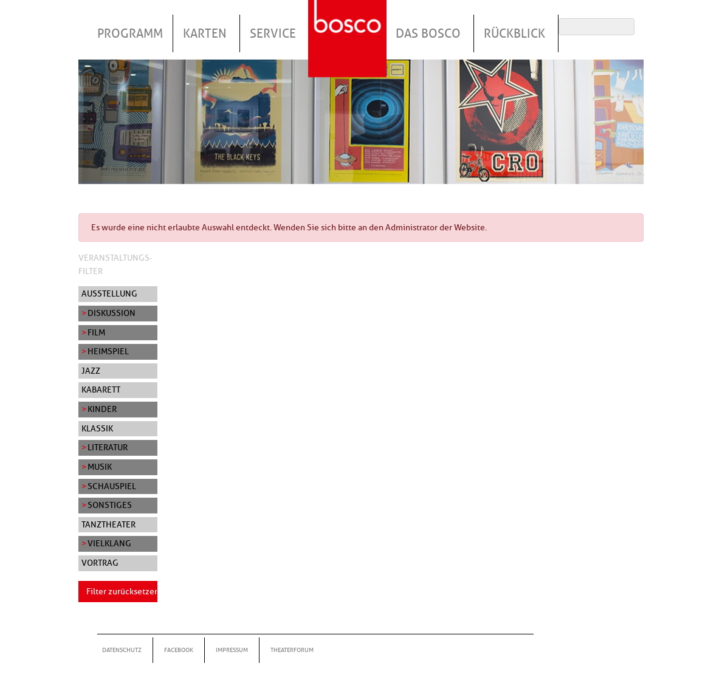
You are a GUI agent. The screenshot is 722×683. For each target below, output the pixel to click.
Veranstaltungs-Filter (115, 264)
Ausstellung (109, 293)
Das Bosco (428, 33)
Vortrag (100, 562)
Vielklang (109, 543)
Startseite (349, 23)
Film (96, 332)
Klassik (97, 428)
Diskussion (112, 312)
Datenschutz (122, 650)
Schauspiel (112, 486)
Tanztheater (108, 524)
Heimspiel (108, 351)
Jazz (90, 370)
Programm (130, 33)
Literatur (108, 447)
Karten (205, 33)
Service (273, 33)
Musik (100, 466)
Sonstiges (110, 504)
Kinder (102, 408)
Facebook (178, 650)
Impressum (232, 650)
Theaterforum (292, 650)
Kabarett (100, 389)
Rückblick (514, 33)
